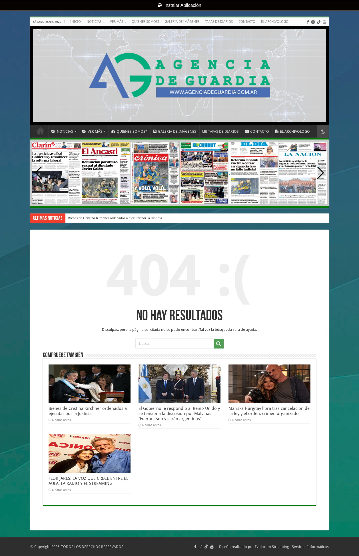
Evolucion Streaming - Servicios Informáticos (292, 547)
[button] (320, 173)
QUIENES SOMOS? (145, 22)
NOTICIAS (94, 22)
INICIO (75, 22)
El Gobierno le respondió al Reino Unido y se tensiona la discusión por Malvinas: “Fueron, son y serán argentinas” (179, 413)
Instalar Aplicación (179, 5)
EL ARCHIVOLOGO (274, 22)
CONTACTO (246, 22)
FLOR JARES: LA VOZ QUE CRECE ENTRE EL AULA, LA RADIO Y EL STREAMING (88, 481)
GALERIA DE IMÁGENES (182, 22)
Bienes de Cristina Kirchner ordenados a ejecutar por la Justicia (115, 218)
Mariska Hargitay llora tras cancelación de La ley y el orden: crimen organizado (269, 411)
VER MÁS (116, 22)
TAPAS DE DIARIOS (219, 22)
